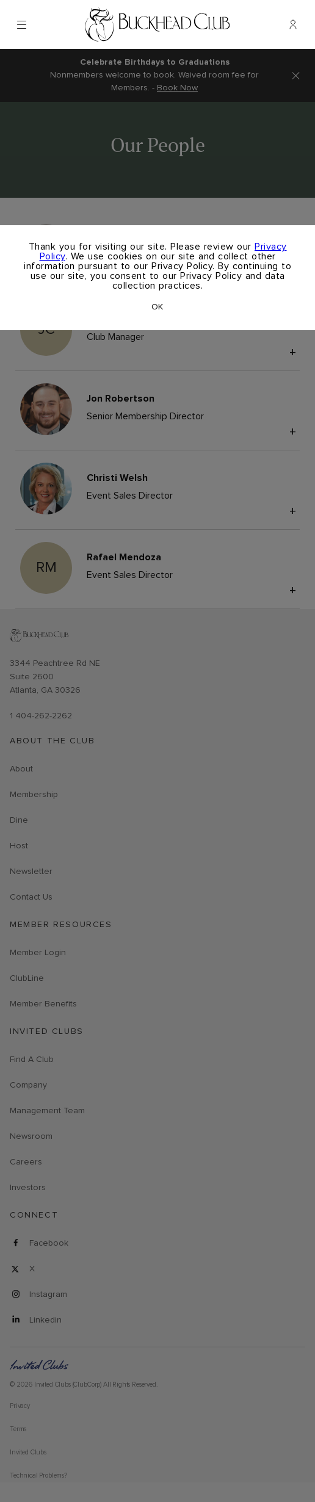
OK (157, 306)
